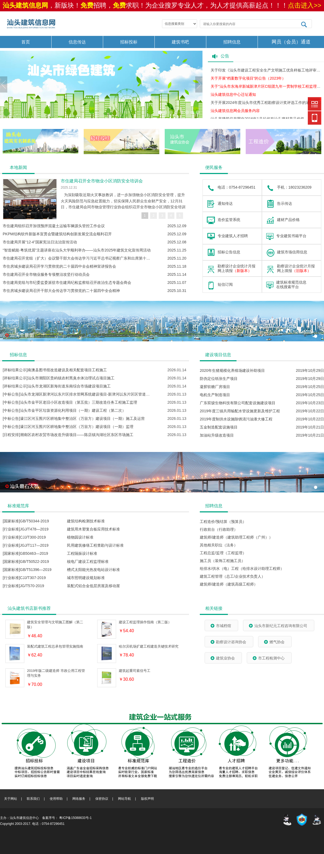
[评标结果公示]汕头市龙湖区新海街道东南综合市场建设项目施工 (57, 386)
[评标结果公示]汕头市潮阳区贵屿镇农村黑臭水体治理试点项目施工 (58, 378)
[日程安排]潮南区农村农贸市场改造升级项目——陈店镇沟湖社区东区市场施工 (68, 435)
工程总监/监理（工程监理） (223, 553)
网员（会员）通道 (291, 42)
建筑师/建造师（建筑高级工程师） (229, 584)
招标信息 (18, 354)
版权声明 (147, 799)
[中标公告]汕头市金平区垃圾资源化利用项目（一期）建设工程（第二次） (64, 410)
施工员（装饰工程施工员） (222, 561)
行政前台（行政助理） (219, 529)
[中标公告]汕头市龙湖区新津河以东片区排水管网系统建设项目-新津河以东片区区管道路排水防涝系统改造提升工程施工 (102, 394)
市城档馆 (220, 626)
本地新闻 (18, 167)
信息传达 (77, 42)
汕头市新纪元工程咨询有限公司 (278, 626)
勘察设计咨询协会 (228, 642)
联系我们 (33, 799)
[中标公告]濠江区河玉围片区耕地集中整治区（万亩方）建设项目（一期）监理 (68, 426)
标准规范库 (18, 505)
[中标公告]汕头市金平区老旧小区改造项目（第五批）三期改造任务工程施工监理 (70, 402)
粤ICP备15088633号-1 (75, 818)
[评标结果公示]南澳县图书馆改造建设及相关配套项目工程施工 (55, 370)
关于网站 (10, 799)
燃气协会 (274, 642)
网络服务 (78, 799)
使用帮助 (56, 799)
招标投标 (128, 42)
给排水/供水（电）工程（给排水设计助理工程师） (242, 568)
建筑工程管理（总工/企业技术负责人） (232, 576)
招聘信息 (232, 42)
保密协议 (101, 799)
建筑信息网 (314, 104)
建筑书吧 (180, 42)
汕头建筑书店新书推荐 (29, 608)
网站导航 (124, 799)
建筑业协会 (222, 658)
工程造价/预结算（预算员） (223, 521)
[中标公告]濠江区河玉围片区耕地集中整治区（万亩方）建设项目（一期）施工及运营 (74, 418)
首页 (25, 42)
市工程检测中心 (268, 658)
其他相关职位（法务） (219, 545)
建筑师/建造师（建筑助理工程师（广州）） (236, 537)
